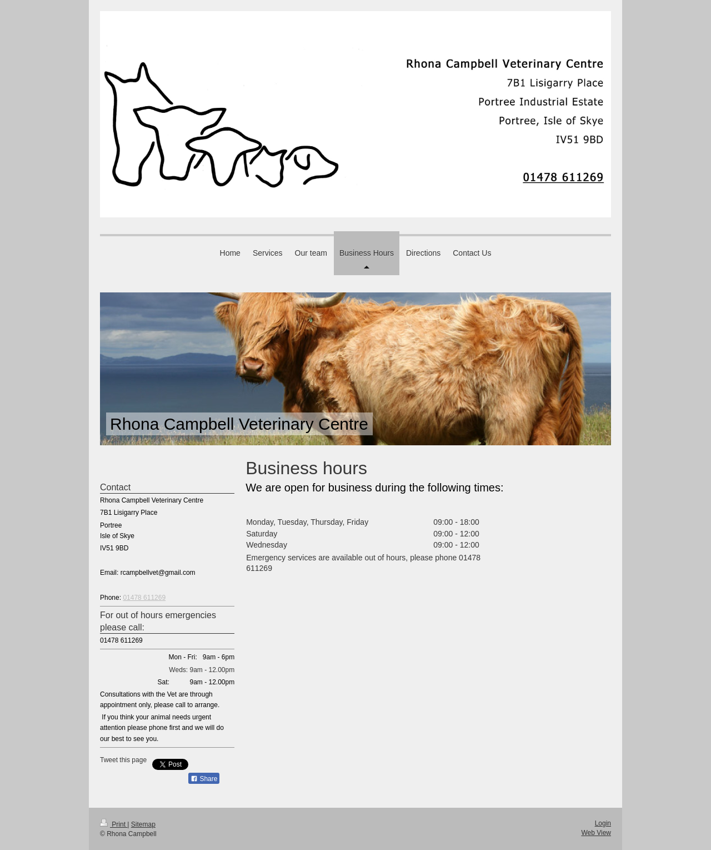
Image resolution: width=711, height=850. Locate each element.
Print (113, 824)
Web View (596, 833)
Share (204, 779)
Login (603, 823)
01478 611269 (144, 598)
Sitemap (143, 824)
